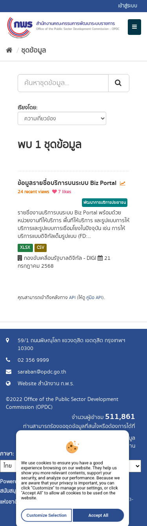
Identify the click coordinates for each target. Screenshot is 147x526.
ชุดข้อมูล (33, 50)
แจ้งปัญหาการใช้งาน (112, 446)
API (72, 297)
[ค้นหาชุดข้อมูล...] (63, 83)
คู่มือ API (94, 297)
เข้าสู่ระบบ (127, 6)
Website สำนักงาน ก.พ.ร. (46, 384)
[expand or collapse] (134, 27)
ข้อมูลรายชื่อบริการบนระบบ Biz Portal (67, 183)
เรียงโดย (27, 108)
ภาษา (6, 454)
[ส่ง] (118, 83)
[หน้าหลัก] (9, 50)
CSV (40, 248)
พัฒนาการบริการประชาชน (104, 202)
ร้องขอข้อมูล (121, 438)
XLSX (25, 248)
